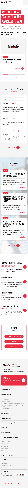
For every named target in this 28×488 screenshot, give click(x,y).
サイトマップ (4, 473)
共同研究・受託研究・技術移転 (9, 437)
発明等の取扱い (4, 463)
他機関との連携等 (6, 418)
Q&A (2, 450)
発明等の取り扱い (14, 336)
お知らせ (14, 346)
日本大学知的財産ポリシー (7, 401)
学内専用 (3, 460)
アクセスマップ (4, 471)
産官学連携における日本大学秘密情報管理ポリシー (12, 403)
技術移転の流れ (4, 446)
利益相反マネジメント (6, 465)
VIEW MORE (14, 147)
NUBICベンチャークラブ (8, 423)
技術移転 (3, 445)
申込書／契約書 (4, 448)
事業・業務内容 (5, 389)
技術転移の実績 (5, 433)
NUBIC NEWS (5, 413)
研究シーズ (4, 428)
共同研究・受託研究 (5, 441)
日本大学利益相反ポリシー (7, 408)
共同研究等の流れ (5, 443)
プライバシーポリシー (6, 475)
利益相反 (14, 341)
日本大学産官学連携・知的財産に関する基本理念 (12, 398)
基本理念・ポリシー (6, 394)
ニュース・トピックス (7, 455)
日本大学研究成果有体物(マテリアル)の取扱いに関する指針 (12, 406)
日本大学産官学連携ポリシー (7, 400)
